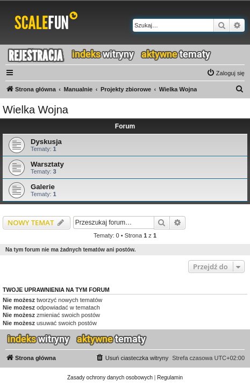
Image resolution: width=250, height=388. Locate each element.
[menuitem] (225, 73)
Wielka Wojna (35, 110)
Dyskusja (46, 142)
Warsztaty (47, 164)
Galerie (43, 187)
